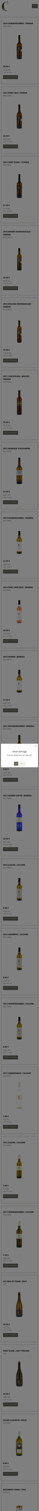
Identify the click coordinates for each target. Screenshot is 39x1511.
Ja (16, 764)
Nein (22, 764)
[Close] (35, 746)
